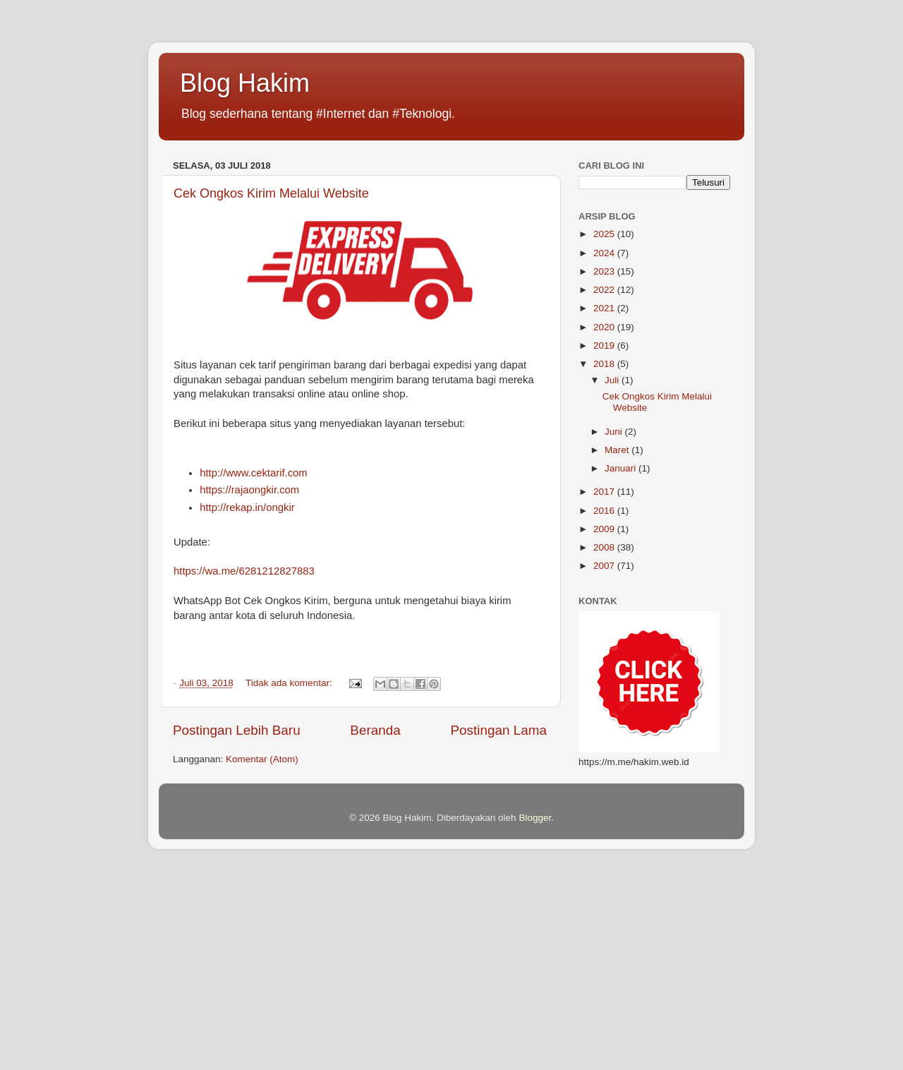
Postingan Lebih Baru (237, 730)
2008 (605, 547)
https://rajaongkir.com (249, 489)
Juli (613, 380)
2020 (605, 327)
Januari (621, 468)
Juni (615, 431)
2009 (605, 529)
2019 (605, 345)
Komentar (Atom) (262, 759)
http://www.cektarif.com (254, 473)
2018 (605, 364)
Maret (618, 450)
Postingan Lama (498, 730)
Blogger (535, 817)
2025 (605, 234)
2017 (605, 491)
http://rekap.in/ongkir (247, 507)
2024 (605, 253)
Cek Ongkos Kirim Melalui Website (271, 193)
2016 (605, 510)
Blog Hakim (245, 82)
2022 (605, 289)
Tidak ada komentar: (290, 683)
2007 (605, 565)
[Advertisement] (423, 969)
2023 (605, 271)
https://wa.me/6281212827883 (244, 571)
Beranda (375, 730)
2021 (605, 308)
